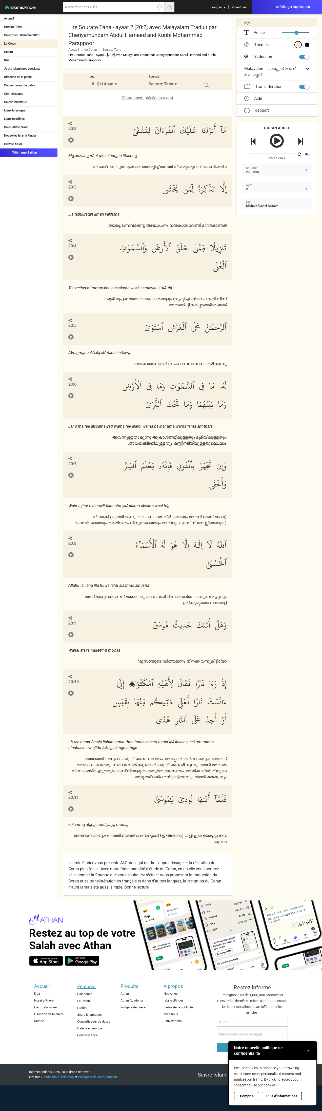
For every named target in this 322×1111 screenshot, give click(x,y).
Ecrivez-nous (13, 144)
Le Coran (10, 43)
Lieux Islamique (14, 110)
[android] (82, 961)
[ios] (46, 961)
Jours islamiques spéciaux (22, 68)
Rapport (256, 110)
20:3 (72, 187)
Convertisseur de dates (19, 85)
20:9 (72, 623)
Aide (253, 98)
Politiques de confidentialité (98, 1077)
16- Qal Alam (101, 84)
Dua (6, 60)
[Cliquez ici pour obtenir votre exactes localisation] (159, 7)
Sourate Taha (111, 49)
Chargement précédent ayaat (147, 98)
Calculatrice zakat (16, 127)
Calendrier (84, 994)
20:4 (72, 245)
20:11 (73, 797)
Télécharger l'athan (20, 152)
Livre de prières (14, 119)
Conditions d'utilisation (57, 1077)
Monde (39, 1021)
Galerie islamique (15, 102)
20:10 (73, 681)
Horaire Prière (13, 27)
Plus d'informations (281, 1096)
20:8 (72, 543)
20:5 (72, 325)
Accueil (9, 18)
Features (86, 986)
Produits (129, 986)
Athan (124, 993)
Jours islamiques (89, 1014)
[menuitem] (218, 7)
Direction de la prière (18, 77)
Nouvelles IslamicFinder (20, 135)
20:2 (72, 128)
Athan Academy (131, 1000)
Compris (246, 1096)
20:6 (72, 384)
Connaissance (13, 94)
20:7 (72, 463)
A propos (173, 986)
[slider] (296, 33)
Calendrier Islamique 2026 (21, 35)
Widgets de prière (133, 1007)
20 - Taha (252, 172)
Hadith (8, 52)
